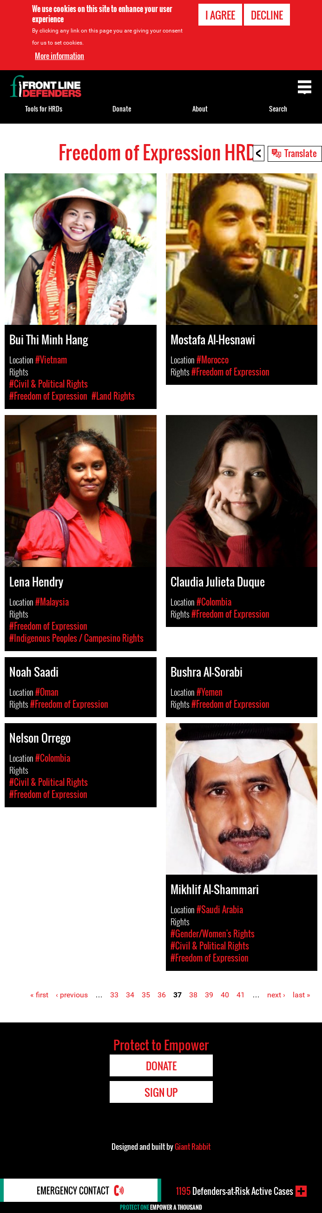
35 (146, 994)
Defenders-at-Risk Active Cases (234, 1191)
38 (193, 994)
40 (225, 994)
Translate (300, 152)
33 (114, 994)
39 (209, 994)
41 (241, 994)
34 (130, 994)
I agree (220, 14)
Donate (121, 108)
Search (278, 108)
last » (301, 994)
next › (276, 994)
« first (39, 994)
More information (59, 55)
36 (162, 994)
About (200, 108)
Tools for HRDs (43, 108)
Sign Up (161, 1092)
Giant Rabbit (192, 1146)
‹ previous (72, 994)
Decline (267, 14)
